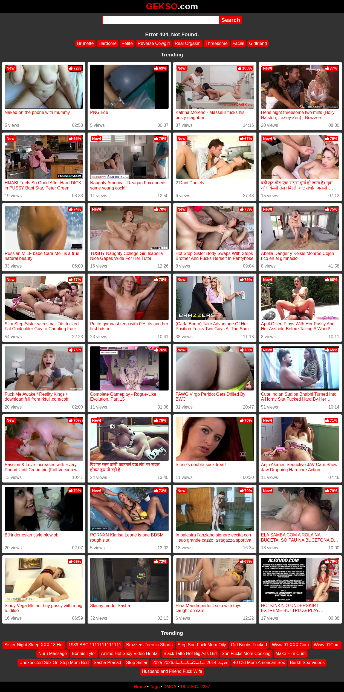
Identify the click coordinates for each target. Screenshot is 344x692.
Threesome (217, 43)
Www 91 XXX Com (290, 644)
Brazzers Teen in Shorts (149, 644)
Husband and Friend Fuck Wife (172, 671)
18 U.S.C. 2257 (195, 686)
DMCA (170, 686)
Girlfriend (258, 43)
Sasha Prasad (107, 662)
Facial (238, 43)
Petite (127, 43)
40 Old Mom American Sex (259, 662)
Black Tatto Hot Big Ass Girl (189, 653)
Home (140, 686)
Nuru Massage (52, 653)
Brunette (85, 43)
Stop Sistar (137, 662)
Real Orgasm (187, 43)
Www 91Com (327, 644)
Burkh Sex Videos (307, 662)
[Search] (160, 20)
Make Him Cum (291, 653)
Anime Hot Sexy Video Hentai (129, 653)
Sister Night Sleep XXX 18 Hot (33, 644)
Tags (155, 686)
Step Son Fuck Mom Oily (202, 644)
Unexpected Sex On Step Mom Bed (54, 662)
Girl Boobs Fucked (249, 644)
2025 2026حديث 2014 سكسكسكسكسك (190, 662)
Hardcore (108, 43)
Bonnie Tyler (84, 653)
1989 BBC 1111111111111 (94, 644)
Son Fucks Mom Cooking (246, 653)
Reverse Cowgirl (154, 43)
